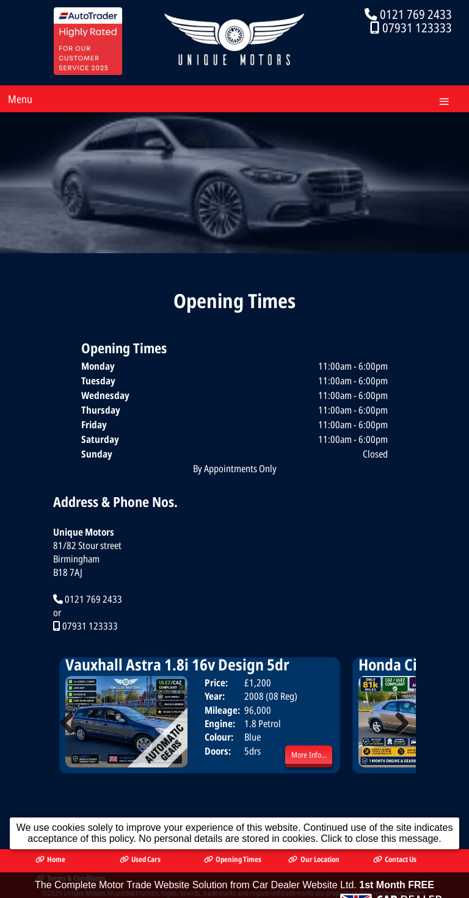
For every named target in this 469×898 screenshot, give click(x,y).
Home (50, 859)
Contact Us (394, 859)
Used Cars (140, 859)
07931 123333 (417, 27)
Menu (20, 99)
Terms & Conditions (70, 878)
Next (397, 723)
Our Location (313, 859)
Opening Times (232, 859)
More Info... (309, 754)
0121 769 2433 (416, 14)
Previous (71, 723)
